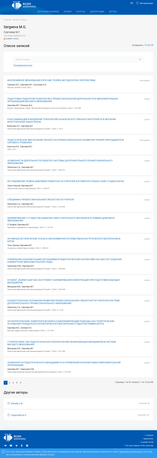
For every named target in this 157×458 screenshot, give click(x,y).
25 (149, 50)
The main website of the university (139, 445)
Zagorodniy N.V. (18, 420)
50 (152, 50)
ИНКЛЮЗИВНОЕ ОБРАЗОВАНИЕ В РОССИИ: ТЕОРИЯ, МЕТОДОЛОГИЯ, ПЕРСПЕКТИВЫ (51, 85)
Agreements (148, 439)
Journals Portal (147, 442)
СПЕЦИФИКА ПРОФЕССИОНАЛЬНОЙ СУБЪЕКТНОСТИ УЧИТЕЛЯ (40, 204)
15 (145, 50)
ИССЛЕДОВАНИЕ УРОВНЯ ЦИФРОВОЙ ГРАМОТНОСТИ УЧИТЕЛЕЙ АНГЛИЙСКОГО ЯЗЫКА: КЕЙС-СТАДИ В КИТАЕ (65, 186)
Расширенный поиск (23, 70)
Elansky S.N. (17, 408)
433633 (16, 44)
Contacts (149, 435)
